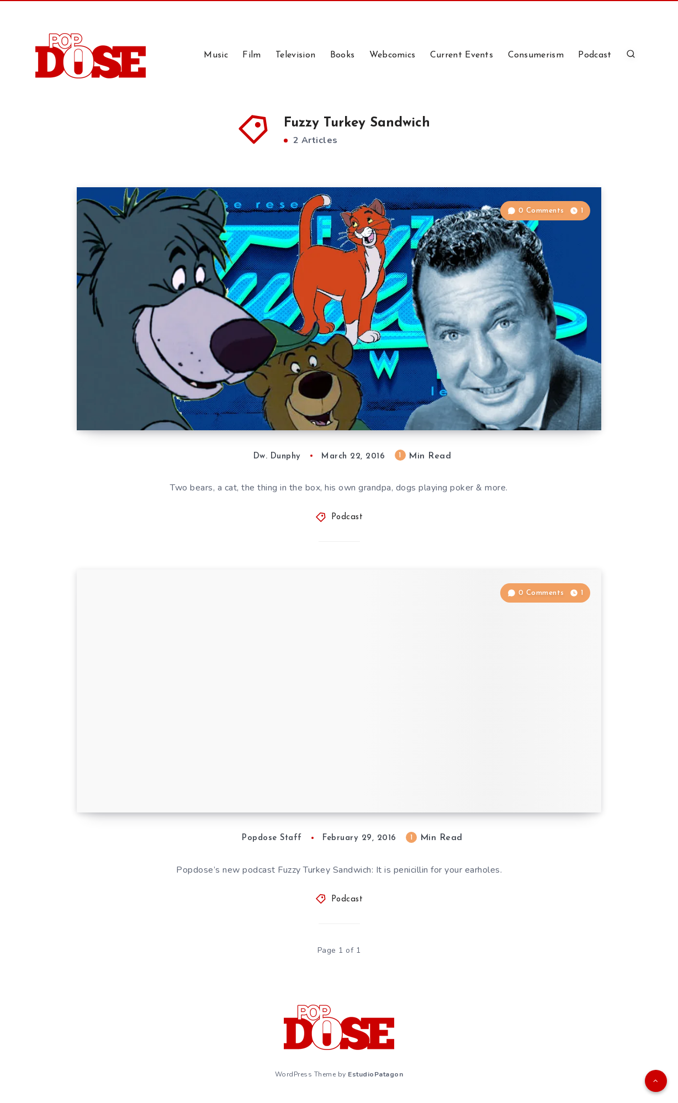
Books (342, 55)
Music (216, 55)
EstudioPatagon (375, 1074)
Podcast (594, 55)
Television (295, 55)
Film (251, 55)
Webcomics (392, 55)
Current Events (461, 55)
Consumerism (536, 55)
